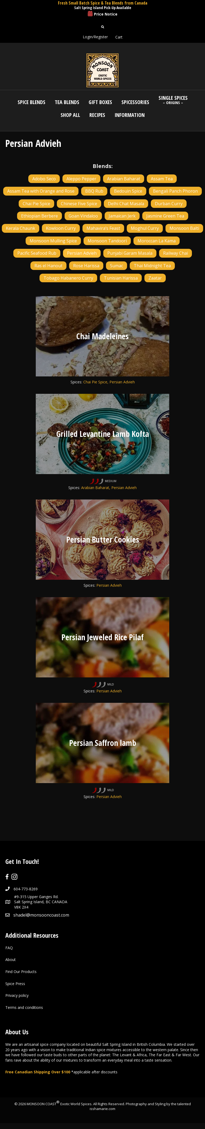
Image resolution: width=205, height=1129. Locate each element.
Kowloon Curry (61, 228)
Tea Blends (67, 102)
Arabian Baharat (123, 179)
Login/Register (95, 36)
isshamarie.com (102, 1108)
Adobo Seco (44, 179)
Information (130, 115)
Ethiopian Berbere (39, 216)
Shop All (70, 115)
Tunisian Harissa (121, 278)
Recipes (97, 115)
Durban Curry (169, 204)
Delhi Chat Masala (126, 204)
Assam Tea (162, 179)
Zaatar (155, 278)
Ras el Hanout (48, 266)
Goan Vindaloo (83, 216)
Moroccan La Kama (156, 241)
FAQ (9, 947)
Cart (119, 37)
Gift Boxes (100, 102)
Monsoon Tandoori (107, 241)
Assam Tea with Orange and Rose (40, 191)
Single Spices (173, 99)
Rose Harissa (86, 266)
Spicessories (135, 102)
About (10, 959)
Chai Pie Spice (36, 204)
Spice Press (15, 983)
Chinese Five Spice (79, 204)
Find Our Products (21, 971)
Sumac (116, 266)
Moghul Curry (145, 228)
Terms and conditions (24, 1007)
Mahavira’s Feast (103, 228)
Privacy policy (17, 995)
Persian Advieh (82, 253)
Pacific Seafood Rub (36, 253)
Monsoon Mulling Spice (53, 241)
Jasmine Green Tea (165, 216)
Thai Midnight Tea (152, 266)
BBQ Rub (94, 191)
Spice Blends (31, 102)
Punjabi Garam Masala (129, 253)
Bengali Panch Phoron (175, 191)
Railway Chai (175, 253)
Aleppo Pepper (81, 179)
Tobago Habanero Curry (68, 278)
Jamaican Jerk (122, 216)
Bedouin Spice (128, 191)
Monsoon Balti (184, 228)
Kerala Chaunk (20, 228)
